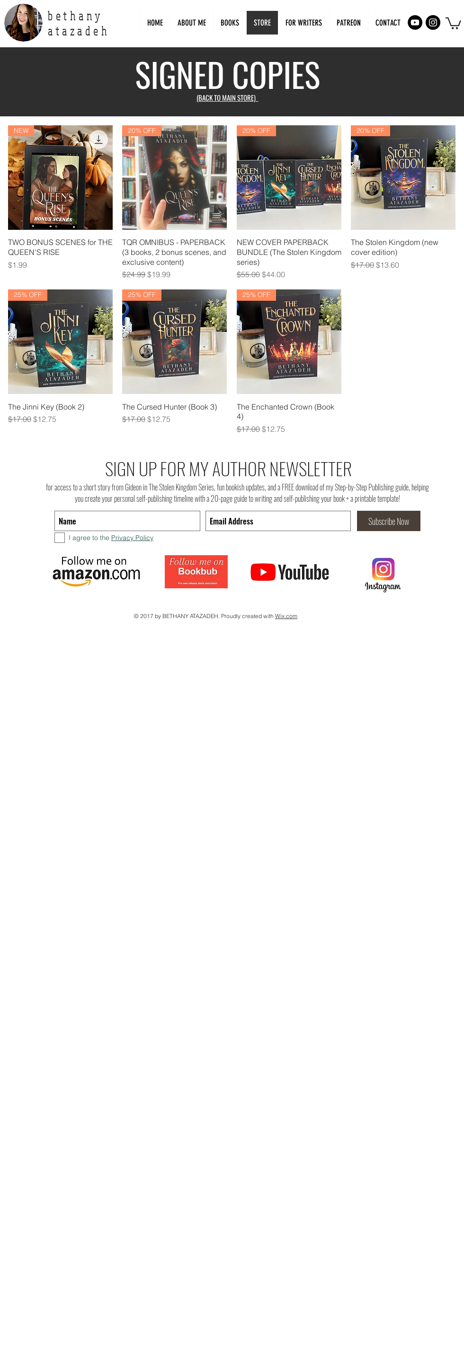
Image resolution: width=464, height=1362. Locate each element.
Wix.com (286, 616)
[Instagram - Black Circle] (433, 22)
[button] (303, 23)
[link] (453, 22)
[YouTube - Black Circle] (415, 22)
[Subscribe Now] (388, 521)
